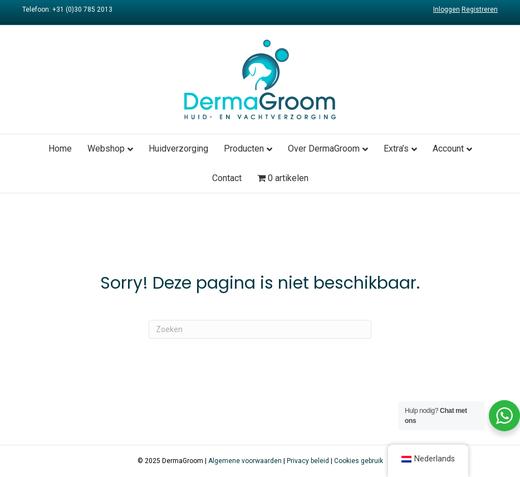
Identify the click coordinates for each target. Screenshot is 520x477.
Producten (244, 148)
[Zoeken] (260, 329)
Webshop (106, 148)
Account (448, 148)
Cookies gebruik (358, 461)
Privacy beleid (308, 461)
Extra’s (396, 148)
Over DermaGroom (324, 148)
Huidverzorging (178, 148)
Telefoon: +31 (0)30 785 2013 (67, 9)
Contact (227, 178)
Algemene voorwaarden (245, 461)
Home (60, 148)
